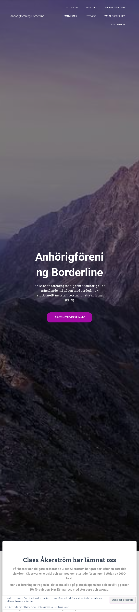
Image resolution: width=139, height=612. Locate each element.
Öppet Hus (91, 8)
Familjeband (70, 17)
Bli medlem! (72, 8)
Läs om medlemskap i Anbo (69, 318)
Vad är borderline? (114, 17)
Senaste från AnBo (115, 8)
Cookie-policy (63, 607)
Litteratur (90, 17)
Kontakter (118, 25)
